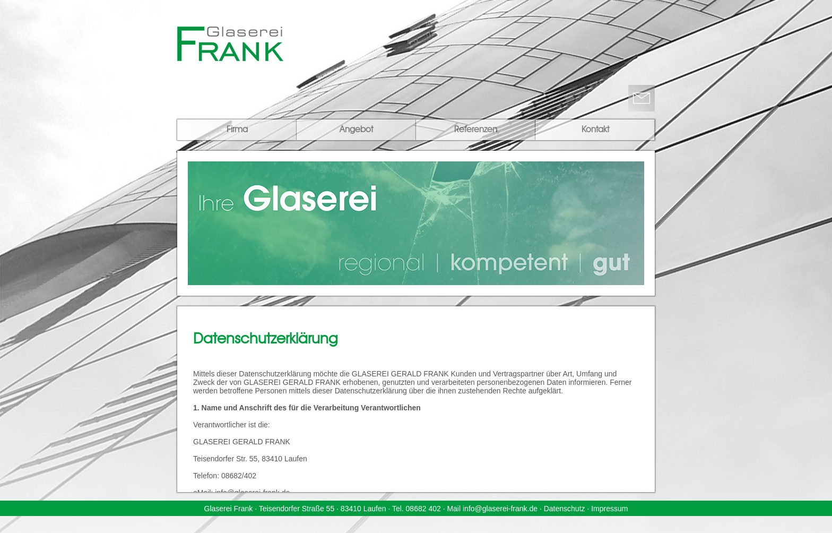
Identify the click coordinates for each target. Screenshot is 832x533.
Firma (237, 130)
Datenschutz (564, 508)
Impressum (609, 508)
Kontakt (595, 130)
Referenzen (475, 130)
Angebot (356, 130)
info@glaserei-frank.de (500, 508)
